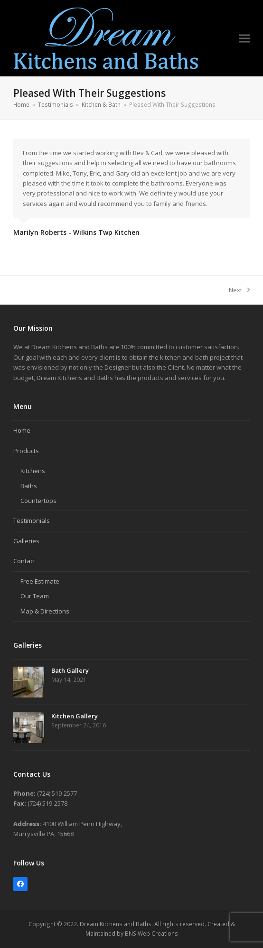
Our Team (34, 596)
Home (21, 430)
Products (26, 450)
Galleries (26, 541)
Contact (24, 561)
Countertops (38, 500)
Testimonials (31, 520)
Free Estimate (39, 581)
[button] (244, 38)
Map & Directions (44, 611)
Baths (28, 486)
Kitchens (32, 470)
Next (239, 290)
